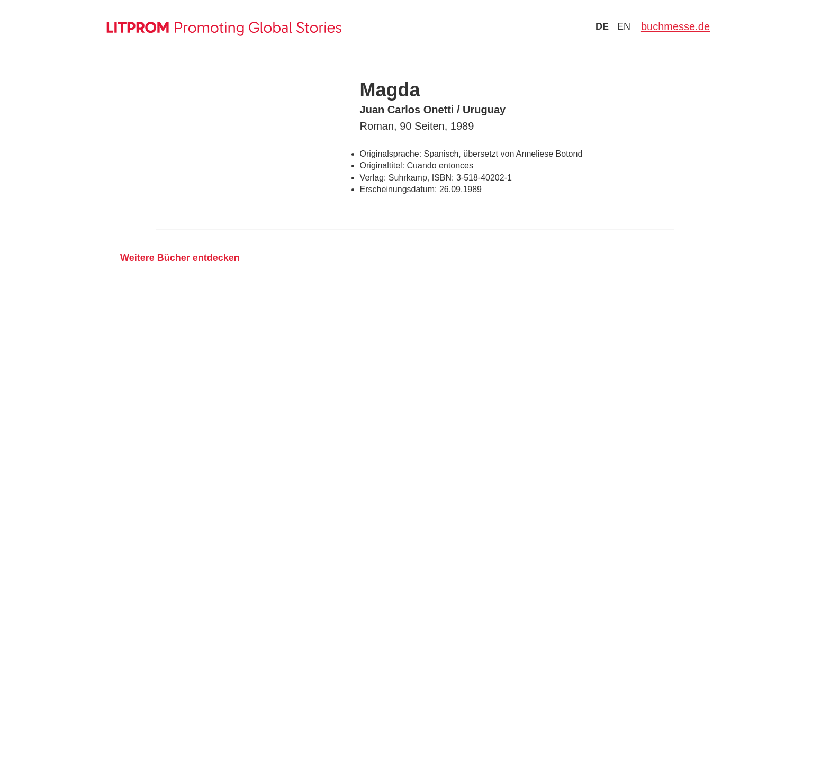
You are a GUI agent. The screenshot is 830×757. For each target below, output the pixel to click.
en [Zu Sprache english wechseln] (623, 26)
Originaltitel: (382, 165)
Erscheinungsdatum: (398, 189)
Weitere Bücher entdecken (180, 258)
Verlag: (373, 177)
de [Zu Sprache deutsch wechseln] (602, 26)
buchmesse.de (675, 26)
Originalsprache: (391, 153)
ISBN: (443, 177)
